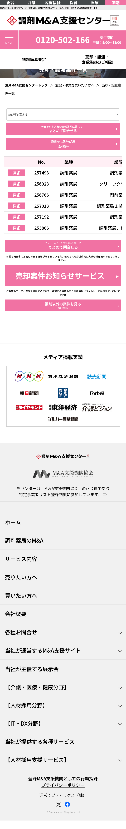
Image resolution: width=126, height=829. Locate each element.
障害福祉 (53, 2)
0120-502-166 (63, 40)
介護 (32, 2)
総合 (10, 2)
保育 (73, 2)
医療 (95, 2)
